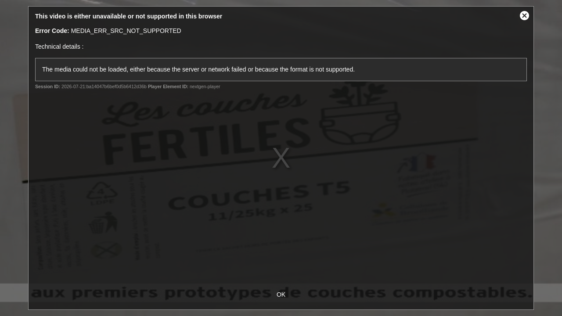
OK (281, 294)
